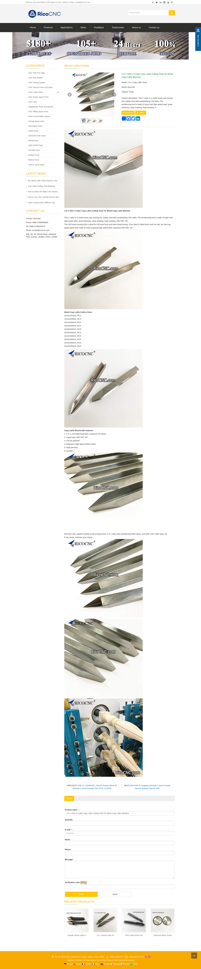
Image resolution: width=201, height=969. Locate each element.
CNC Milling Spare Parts (38, 111)
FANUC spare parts (36, 165)
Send (81, 894)
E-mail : (69, 830)
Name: (68, 840)
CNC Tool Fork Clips (36, 73)
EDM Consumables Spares (39, 116)
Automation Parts (35, 126)
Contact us (154, 27)
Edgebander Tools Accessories (40, 107)
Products (48, 27)
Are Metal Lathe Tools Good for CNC (43, 181)
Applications (67, 27)
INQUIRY (128, 113)
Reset (115, 894)
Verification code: (72, 882)
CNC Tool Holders (35, 78)
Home (33, 27)
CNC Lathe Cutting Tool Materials (41, 186)
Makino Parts (33, 160)
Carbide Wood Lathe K (76, 935)
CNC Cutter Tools (35, 92)
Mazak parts (33, 140)
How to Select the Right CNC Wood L (43, 192)
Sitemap (131, 960)
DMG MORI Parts (35, 145)
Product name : (72, 810)
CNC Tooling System (36, 83)
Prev (70, 95)
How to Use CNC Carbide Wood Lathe (43, 197)
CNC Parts (32, 102)
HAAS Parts (33, 131)
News (83, 27)
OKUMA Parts (34, 150)
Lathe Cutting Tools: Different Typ (41, 203)
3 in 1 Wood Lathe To (105, 935)
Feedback (99, 27)
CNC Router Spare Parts (38, 97)
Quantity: (69, 820)
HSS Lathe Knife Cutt (134, 935)
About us (136, 27)
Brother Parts (33, 155)
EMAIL (141, 113)
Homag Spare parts (36, 121)
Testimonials (118, 27)
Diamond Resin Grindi (163, 935)
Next (114, 95)
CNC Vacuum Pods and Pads (40, 87)
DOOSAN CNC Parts (36, 136)
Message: (69, 859)
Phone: (68, 849)
